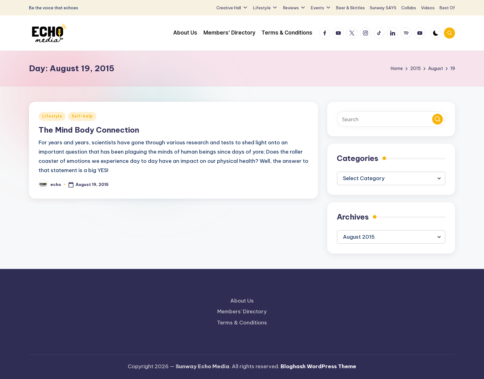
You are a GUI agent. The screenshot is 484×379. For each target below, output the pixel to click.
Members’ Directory (242, 311)
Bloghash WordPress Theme (318, 366)
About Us (242, 300)
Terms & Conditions (242, 322)
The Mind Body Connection (89, 129)
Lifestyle (52, 116)
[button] (437, 119)
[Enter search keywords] (391, 119)
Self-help (82, 116)
